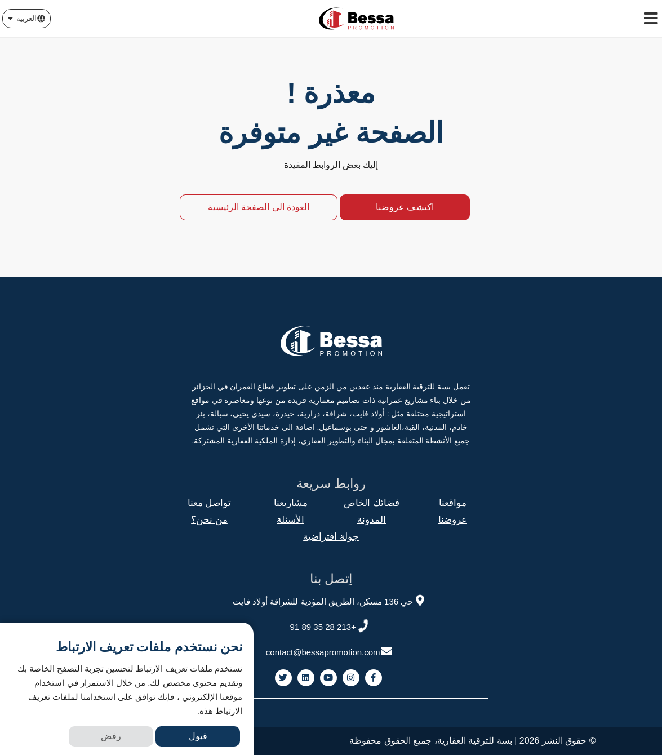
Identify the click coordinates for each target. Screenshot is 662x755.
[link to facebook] (373, 677)
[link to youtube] (328, 677)
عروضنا (452, 519)
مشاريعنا (291, 503)
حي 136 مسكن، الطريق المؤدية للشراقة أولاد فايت (329, 599)
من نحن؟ (209, 519)
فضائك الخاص (371, 503)
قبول (198, 736)
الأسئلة (290, 519)
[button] (26, 18)
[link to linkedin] (305, 677)
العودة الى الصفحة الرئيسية (258, 207)
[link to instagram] (351, 677)
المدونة (371, 519)
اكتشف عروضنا (405, 207)
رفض (111, 736)
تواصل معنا (210, 503)
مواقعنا (452, 503)
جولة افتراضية (331, 536)
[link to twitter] (283, 677)
